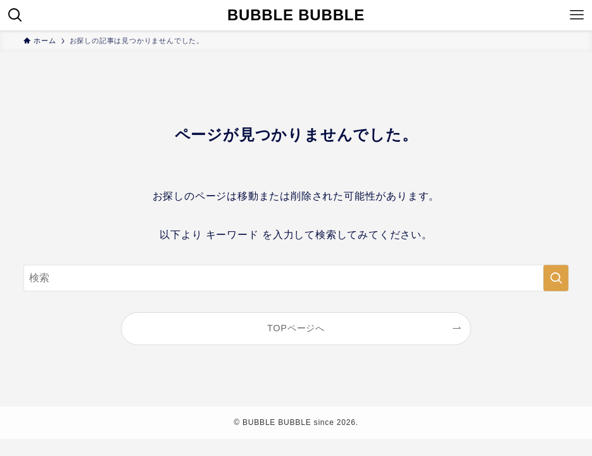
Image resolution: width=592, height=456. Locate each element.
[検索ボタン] (15, 15)
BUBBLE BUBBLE (296, 15)
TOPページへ (296, 328)
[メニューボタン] (577, 15)
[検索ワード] (295, 278)
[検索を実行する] (556, 278)
